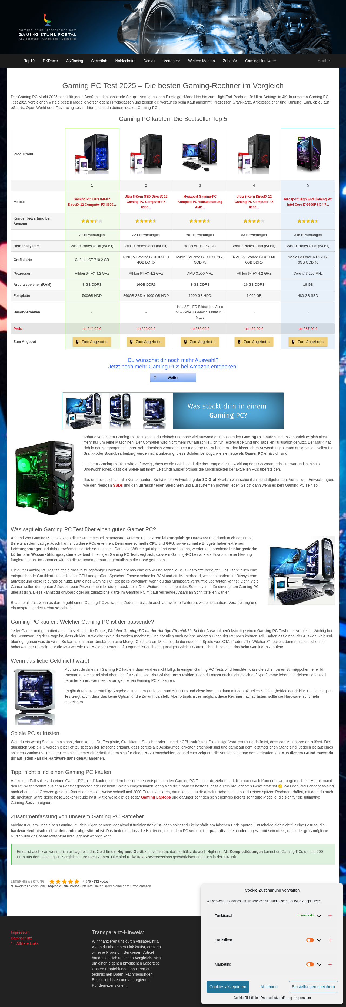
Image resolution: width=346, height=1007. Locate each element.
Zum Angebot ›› (95, 342)
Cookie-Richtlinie (246, 998)
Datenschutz (21, 938)
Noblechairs (125, 61)
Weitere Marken (201, 61)
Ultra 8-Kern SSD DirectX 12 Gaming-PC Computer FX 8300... (146, 202)
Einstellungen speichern (313, 986)
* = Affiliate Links (25, 943)
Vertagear (172, 61)
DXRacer (50, 61)
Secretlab (99, 61)
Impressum (303, 998)
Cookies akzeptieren (227, 986)
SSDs (118, 485)
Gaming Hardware (260, 61)
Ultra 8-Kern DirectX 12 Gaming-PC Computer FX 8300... (254, 202)
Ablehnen (269, 986)
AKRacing (74, 61)
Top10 (29, 61)
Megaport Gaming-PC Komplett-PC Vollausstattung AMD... (200, 202)
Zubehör (230, 61)
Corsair (149, 61)
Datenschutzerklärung (276, 998)
